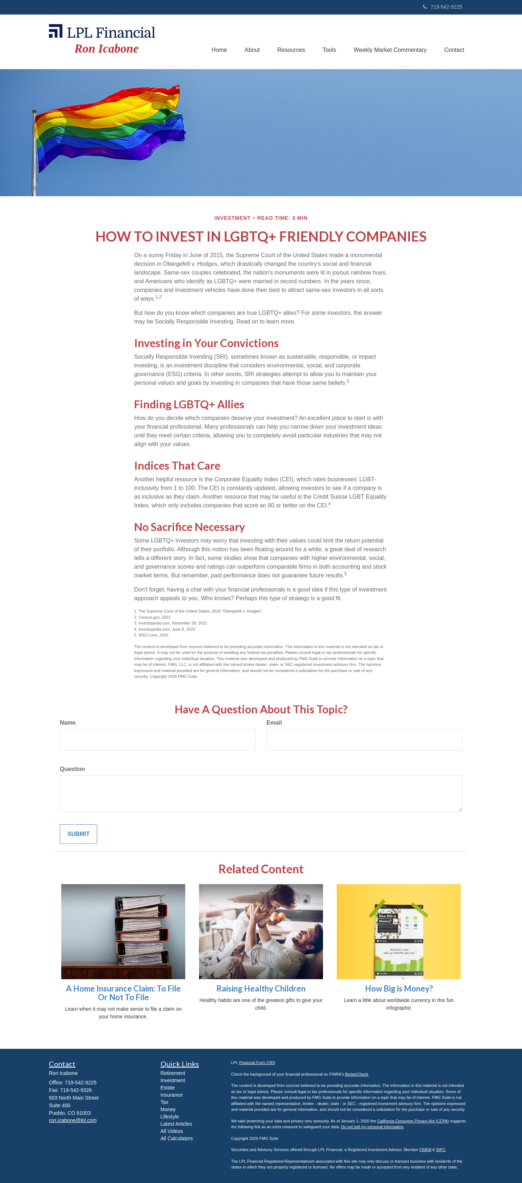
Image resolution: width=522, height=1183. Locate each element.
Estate (168, 1088)
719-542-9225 (442, 7)
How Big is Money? (399, 988)
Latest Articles (176, 1124)
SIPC (441, 1149)
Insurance (172, 1095)
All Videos (172, 1131)
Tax (165, 1102)
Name (68, 723)
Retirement (173, 1073)
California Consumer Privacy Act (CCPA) (413, 1121)
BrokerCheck (356, 1074)
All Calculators (177, 1138)
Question (72, 769)
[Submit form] (78, 834)
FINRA (425, 1149)
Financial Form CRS (257, 1062)
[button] (249, 41)
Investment (173, 1080)
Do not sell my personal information (372, 1127)
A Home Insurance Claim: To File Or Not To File (123, 993)
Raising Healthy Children (261, 988)
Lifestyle (170, 1117)
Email (274, 723)
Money (168, 1109)
